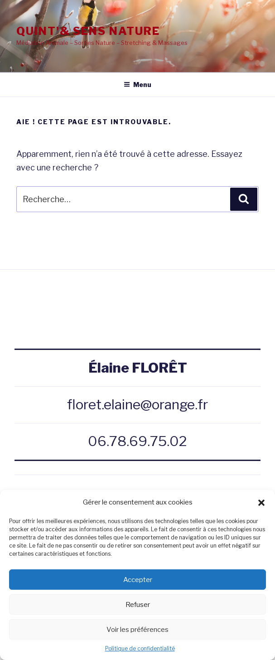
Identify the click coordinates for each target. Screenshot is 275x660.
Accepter (137, 580)
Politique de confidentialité (140, 648)
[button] (261, 502)
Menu (137, 84)
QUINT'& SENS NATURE (87, 31)
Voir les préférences (137, 630)
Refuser (137, 605)
